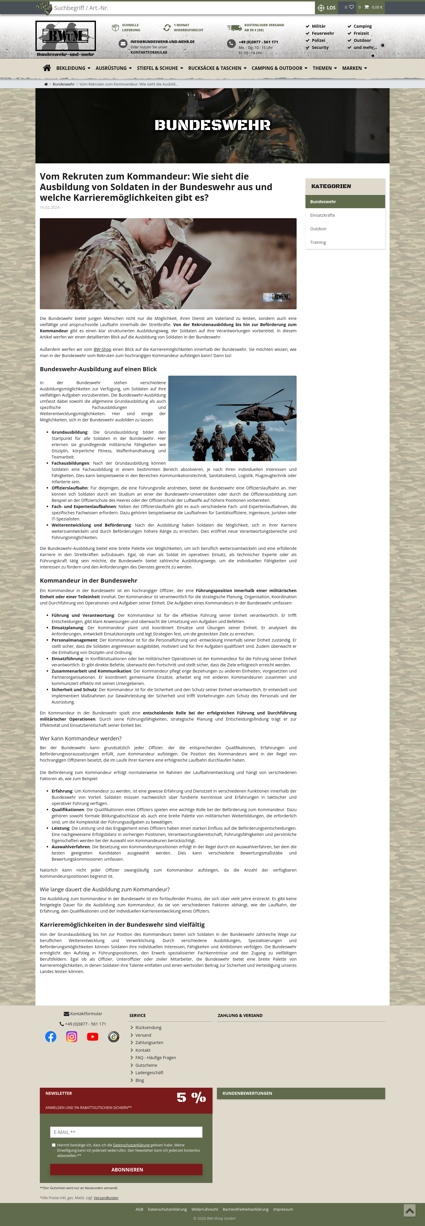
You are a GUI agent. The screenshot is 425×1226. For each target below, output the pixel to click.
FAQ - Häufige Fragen (155, 1057)
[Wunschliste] (349, 9)
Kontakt (143, 1050)
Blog (139, 1080)
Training (318, 242)
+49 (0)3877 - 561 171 (83, 1024)
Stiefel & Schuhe (157, 68)
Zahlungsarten (149, 1042)
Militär (319, 26)
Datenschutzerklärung (167, 1209)
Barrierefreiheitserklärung (246, 1209)
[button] (370, 9)
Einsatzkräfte (322, 215)
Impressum (283, 1209)
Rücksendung (148, 1027)
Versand (143, 1035)
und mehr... (365, 47)
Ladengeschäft (149, 1072)
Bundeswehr (64, 84)
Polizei (318, 40)
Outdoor (362, 40)
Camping (363, 26)
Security (320, 47)
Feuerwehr (323, 33)
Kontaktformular (148, 52)
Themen (322, 68)
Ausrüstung (111, 68)
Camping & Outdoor (277, 68)
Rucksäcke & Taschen (214, 68)
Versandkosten (106, 1197)
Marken (352, 68)
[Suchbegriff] (180, 9)
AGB (139, 1209)
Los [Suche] (329, 9)
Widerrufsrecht (205, 1209)
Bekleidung (70, 68)
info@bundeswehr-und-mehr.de (162, 42)
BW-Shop (102, 349)
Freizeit (361, 33)
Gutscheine (146, 1065)
